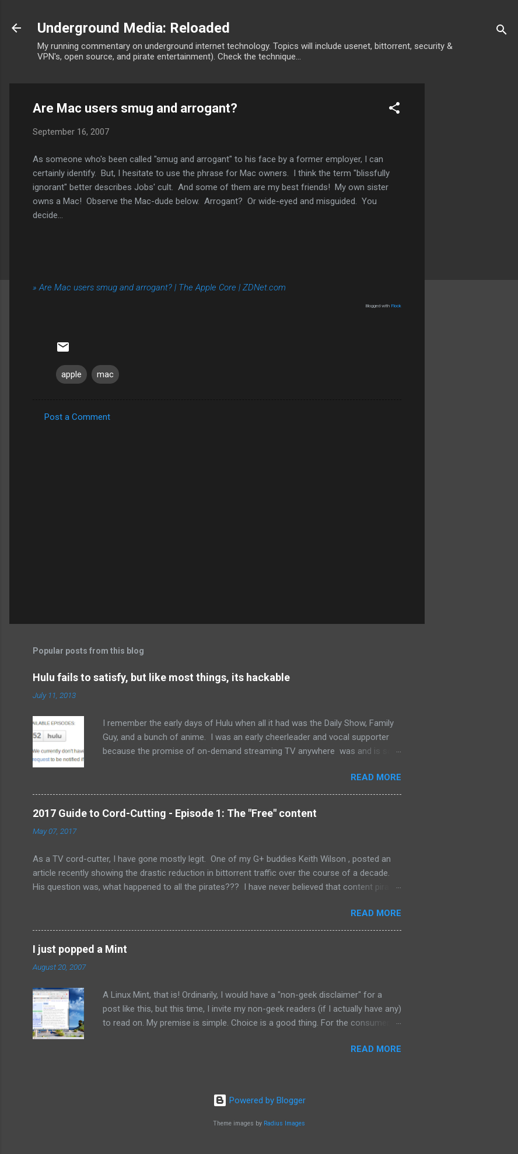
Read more (376, 777)
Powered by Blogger (259, 1100)
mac (105, 374)
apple (71, 374)
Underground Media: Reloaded (133, 28)
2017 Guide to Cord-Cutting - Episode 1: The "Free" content (175, 813)
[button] (394, 110)
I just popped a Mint (80, 949)
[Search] (502, 32)
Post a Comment (77, 417)
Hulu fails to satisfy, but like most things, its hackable (161, 677)
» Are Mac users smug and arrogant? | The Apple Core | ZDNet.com (159, 287)
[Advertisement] (471, 258)
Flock (396, 305)
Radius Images (284, 1123)
